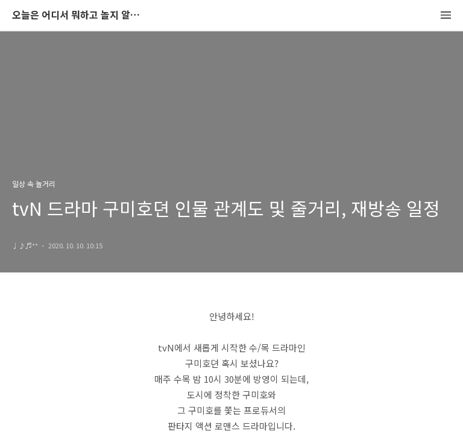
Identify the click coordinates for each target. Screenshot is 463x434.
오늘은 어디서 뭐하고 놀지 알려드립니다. (78, 15)
